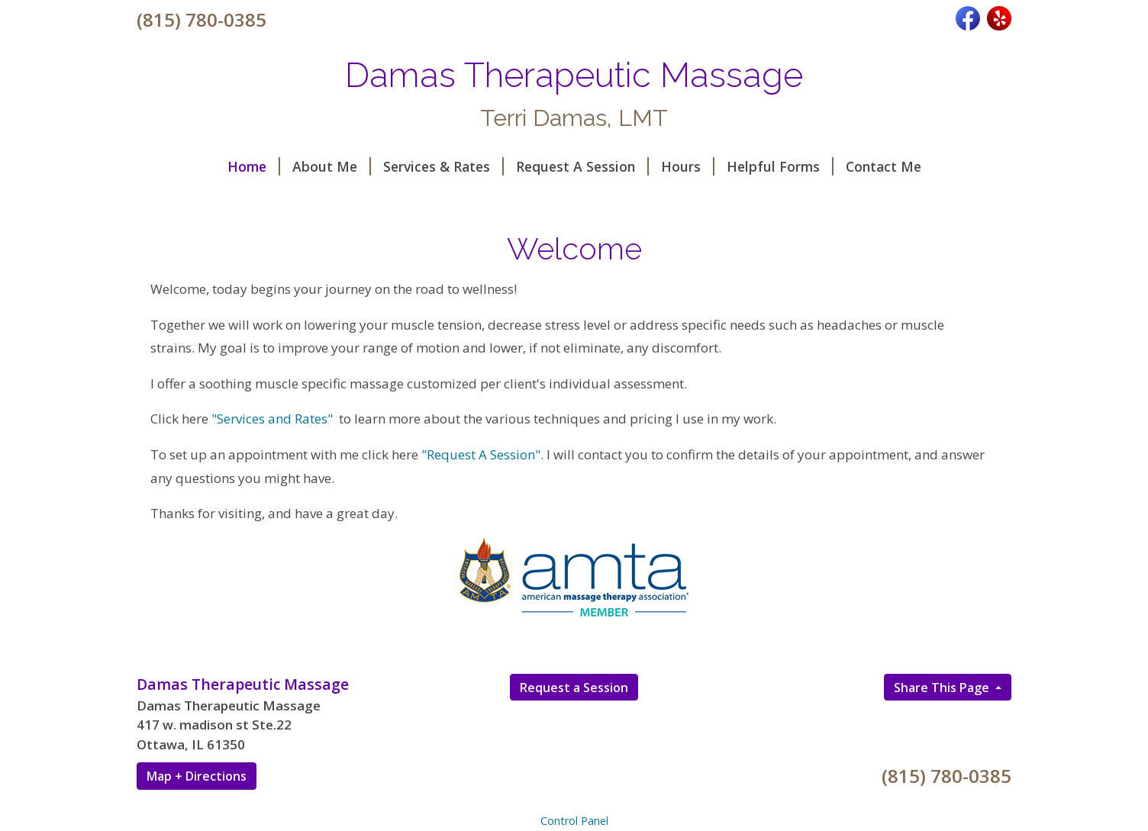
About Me (331, 166)
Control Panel (574, 820)
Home (253, 166)
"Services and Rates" (272, 418)
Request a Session (574, 687)
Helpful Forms (780, 166)
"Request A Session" (480, 454)
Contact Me (883, 166)
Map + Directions (197, 776)
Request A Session (582, 166)
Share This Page (943, 687)
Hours (687, 166)
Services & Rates (443, 166)
